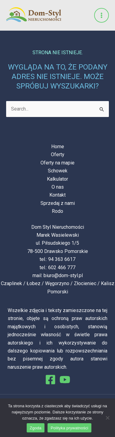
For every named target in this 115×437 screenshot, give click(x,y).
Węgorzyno (57, 283)
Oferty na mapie (57, 163)
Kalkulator (57, 179)
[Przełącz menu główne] (101, 15)
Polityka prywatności (69, 428)
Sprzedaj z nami (57, 203)
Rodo (57, 211)
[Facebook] (50, 379)
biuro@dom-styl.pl (63, 275)
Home (57, 146)
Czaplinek (11, 283)
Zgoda (35, 428)
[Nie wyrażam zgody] (107, 418)
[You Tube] (64, 379)
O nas (58, 187)
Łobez (33, 283)
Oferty (57, 154)
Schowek (57, 171)
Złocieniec (85, 283)
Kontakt (57, 195)
